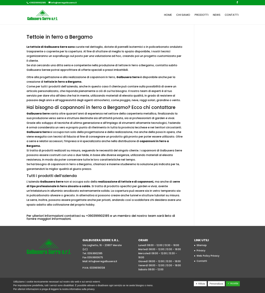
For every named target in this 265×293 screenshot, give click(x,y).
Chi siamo (183, 15)
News (216, 15)
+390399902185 (37, 2)
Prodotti (201, 15)
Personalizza (216, 283)
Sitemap (202, 245)
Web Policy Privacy (208, 255)
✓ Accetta (233, 283)
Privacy (201, 250)
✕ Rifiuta (200, 283)
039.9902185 (94, 253)
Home (168, 15)
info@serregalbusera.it (103, 261)
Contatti (231, 15)
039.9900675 (95, 257)
